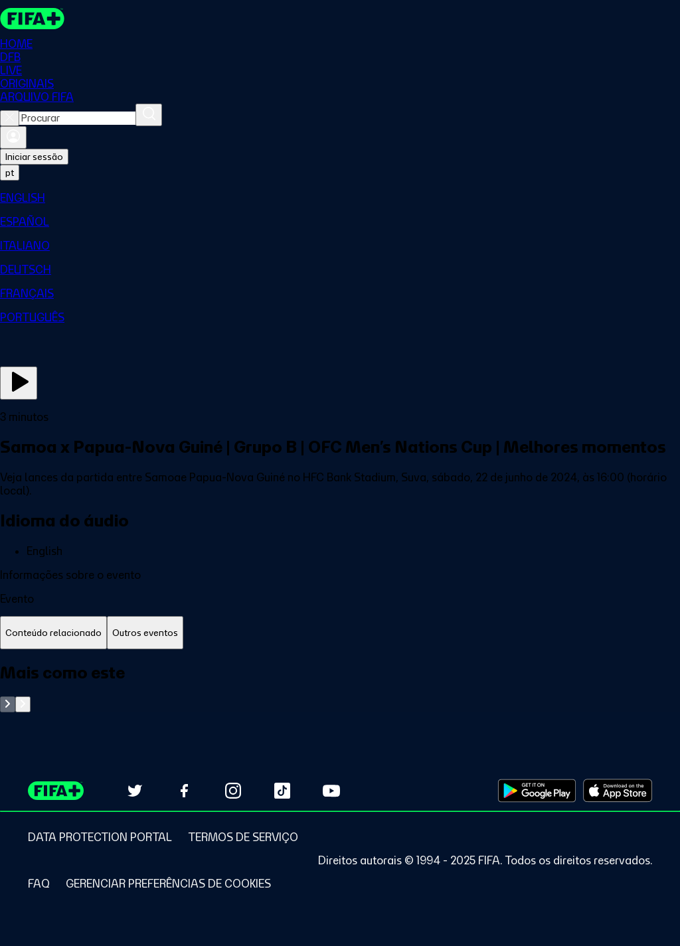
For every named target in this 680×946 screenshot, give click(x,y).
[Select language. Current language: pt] (9, 173)
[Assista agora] (18, 383)
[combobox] (77, 118)
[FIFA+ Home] (32, 18)
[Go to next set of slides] (23, 704)
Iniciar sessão (34, 157)
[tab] (53, 633)
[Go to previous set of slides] (7, 704)
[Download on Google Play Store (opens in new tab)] (536, 790)
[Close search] (9, 118)
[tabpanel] (340, 687)
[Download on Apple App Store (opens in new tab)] (617, 790)
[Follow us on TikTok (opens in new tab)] (282, 790)
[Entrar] (13, 137)
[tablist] (340, 633)
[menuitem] (340, 197)
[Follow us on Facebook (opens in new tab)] (184, 790)
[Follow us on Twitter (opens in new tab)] (134, 790)
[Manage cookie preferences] (168, 884)
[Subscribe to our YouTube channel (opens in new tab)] (331, 790)
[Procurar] (148, 115)
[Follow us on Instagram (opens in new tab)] (233, 790)
